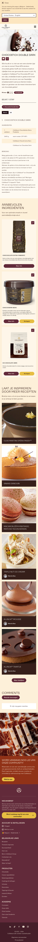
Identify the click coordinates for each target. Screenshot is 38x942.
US (11, 112)
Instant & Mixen (7, 893)
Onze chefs (5, 908)
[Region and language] (19, 15)
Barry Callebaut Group (9, 854)
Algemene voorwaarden (19, 937)
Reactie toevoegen (10, 697)
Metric (5, 112)
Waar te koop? (6, 863)
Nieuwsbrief (6, 860)
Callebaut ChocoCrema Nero (22, 141)
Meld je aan (8, 779)
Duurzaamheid (6, 848)
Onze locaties (6, 911)
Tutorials (4, 917)
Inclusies (4, 884)
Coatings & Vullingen (8, 881)
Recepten (5, 841)
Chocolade (5, 872)
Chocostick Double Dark (11, 107)
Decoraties (5, 887)
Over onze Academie (8, 914)
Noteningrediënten (8, 878)
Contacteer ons (6, 857)
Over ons (4, 851)
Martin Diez (11, 576)
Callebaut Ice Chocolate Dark (22, 145)
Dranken (4, 896)
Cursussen (5, 905)
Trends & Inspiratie (8, 845)
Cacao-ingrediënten (8, 875)
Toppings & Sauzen (8, 890)
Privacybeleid (19, 940)
